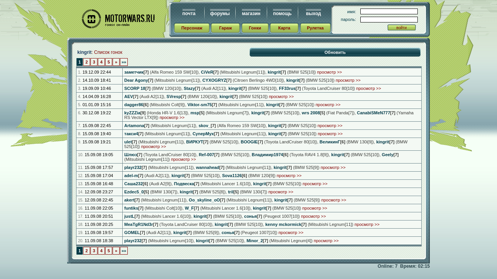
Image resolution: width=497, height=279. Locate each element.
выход (313, 13)
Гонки (255, 28)
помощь (282, 13)
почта (189, 13)
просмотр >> (329, 72)
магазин (251, 13)
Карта (284, 28)
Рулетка (315, 28)
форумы (219, 13)
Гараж (225, 28)
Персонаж (191, 28)
